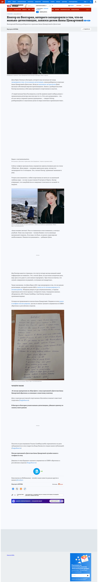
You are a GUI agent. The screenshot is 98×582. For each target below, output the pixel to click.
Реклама (78, 5)
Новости (24, 9)
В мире (52, 1)
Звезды (58, 1)
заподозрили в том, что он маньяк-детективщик (27, 82)
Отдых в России (75, 9)
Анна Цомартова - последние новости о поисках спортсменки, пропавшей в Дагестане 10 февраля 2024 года (42, 495)
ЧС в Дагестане (17, 9)
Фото (9, 1)
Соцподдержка (73, 1)
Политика (30, 1)
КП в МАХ (57, 9)
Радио (72, 5)
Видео (14, 1)
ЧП (14, 495)
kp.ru (61, 484)
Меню (2, 1)
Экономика (45, 1)
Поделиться (86, 29)
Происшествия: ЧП (20, 495)
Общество (38, 1)
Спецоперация (22, 1)
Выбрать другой (43, 11)
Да (37, 11)
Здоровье (64, 1)
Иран (29, 9)
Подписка (87, 5)
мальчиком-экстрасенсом (47, 84)
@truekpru (19, 480)
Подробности (24, 400)
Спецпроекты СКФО (65, 9)
